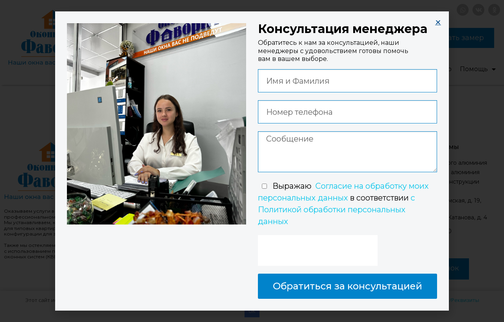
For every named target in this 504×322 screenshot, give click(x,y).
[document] (252, 161)
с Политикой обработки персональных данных (336, 209)
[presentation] (318, 250)
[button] (438, 22)
